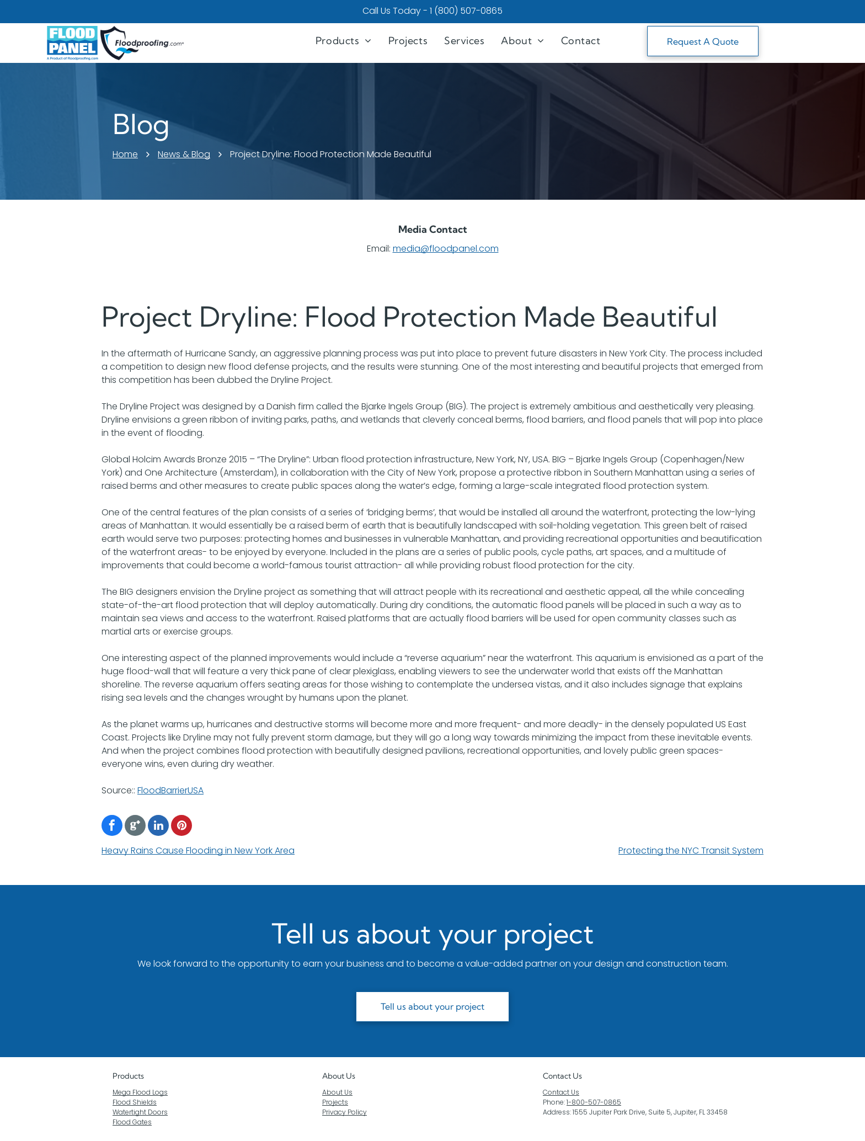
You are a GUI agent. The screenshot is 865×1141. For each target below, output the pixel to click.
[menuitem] (343, 40)
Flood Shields (135, 1102)
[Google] (135, 827)
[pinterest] (181, 827)
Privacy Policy (344, 1112)
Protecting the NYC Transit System (690, 850)
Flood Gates (132, 1122)
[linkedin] (158, 827)
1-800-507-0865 (594, 1102)
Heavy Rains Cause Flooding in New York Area (198, 850)
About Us (338, 1076)
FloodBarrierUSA (170, 790)
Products (128, 1076)
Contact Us (561, 1092)
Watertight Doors (140, 1112)
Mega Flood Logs (140, 1092)
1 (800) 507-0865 (466, 10)
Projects (335, 1102)
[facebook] (112, 827)
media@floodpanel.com (446, 248)
